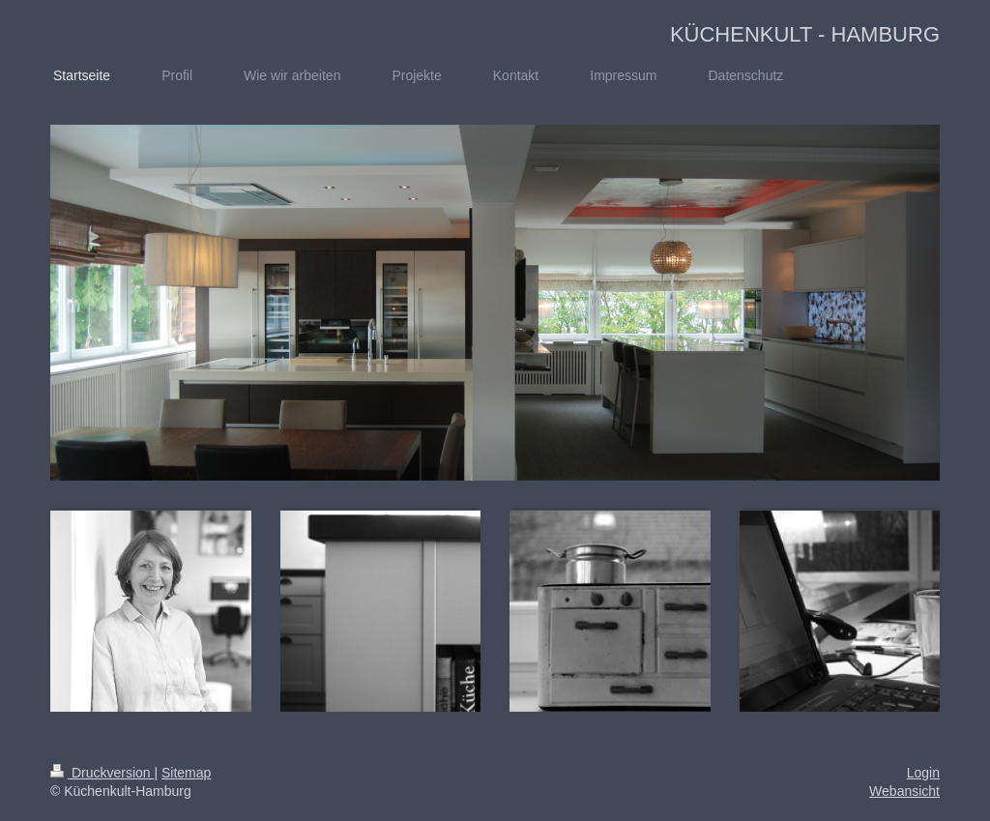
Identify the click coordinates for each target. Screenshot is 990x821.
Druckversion (102, 772)
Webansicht (904, 791)
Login (923, 772)
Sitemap (186, 772)
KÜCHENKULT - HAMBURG (805, 34)
